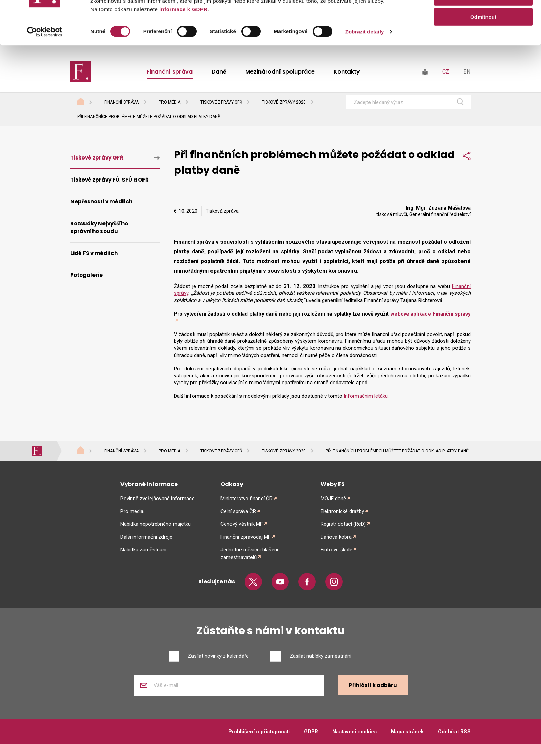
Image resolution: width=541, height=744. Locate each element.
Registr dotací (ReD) (343, 524)
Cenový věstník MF (241, 524)
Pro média (169, 102)
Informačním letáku (366, 396)
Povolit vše (483, 17)
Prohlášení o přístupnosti (259, 731)
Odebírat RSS (454, 731)
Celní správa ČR (238, 511)
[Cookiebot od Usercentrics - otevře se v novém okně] (44, 72)
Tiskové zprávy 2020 (284, 102)
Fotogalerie (86, 275)
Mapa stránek (407, 731)
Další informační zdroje (146, 537)
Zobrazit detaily (364, 72)
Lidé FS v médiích (94, 253)
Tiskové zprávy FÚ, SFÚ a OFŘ (109, 179)
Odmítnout (483, 57)
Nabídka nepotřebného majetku (155, 524)
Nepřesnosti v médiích (101, 201)
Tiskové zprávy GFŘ (221, 102)
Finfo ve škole (336, 550)
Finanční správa (121, 102)
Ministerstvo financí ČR (246, 498)
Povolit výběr (483, 37)
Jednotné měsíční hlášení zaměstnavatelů (249, 553)
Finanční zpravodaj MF (245, 537)
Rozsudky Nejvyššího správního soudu (99, 227)
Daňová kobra (336, 537)
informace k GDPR (182, 50)
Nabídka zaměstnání (143, 550)
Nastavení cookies (354, 731)
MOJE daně (333, 498)
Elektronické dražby (342, 511)
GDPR (311, 731)
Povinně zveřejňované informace (157, 498)
